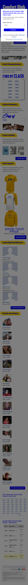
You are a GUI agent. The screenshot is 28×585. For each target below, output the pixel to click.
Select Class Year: (8, 22)
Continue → (14, 30)
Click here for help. (18, 39)
